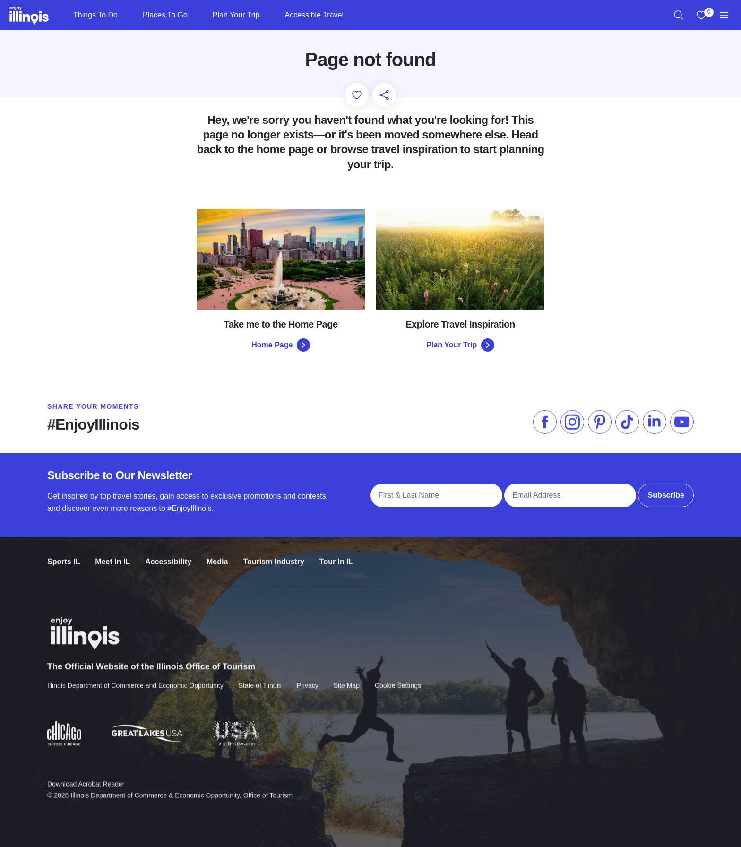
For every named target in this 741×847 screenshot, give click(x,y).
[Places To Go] (195, 15)
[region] (678, 15)
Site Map (347, 679)
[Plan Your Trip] (267, 15)
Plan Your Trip (236, 15)
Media (217, 556)
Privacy (308, 679)
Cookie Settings (398, 679)
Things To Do (95, 15)
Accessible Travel (314, 15)
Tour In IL (336, 556)
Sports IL (63, 556)
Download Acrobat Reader (85, 777)
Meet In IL (112, 556)
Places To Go (165, 15)
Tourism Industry (273, 556)
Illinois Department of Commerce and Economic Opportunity (135, 679)
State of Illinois (260, 679)
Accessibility (168, 556)
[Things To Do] (125, 15)
